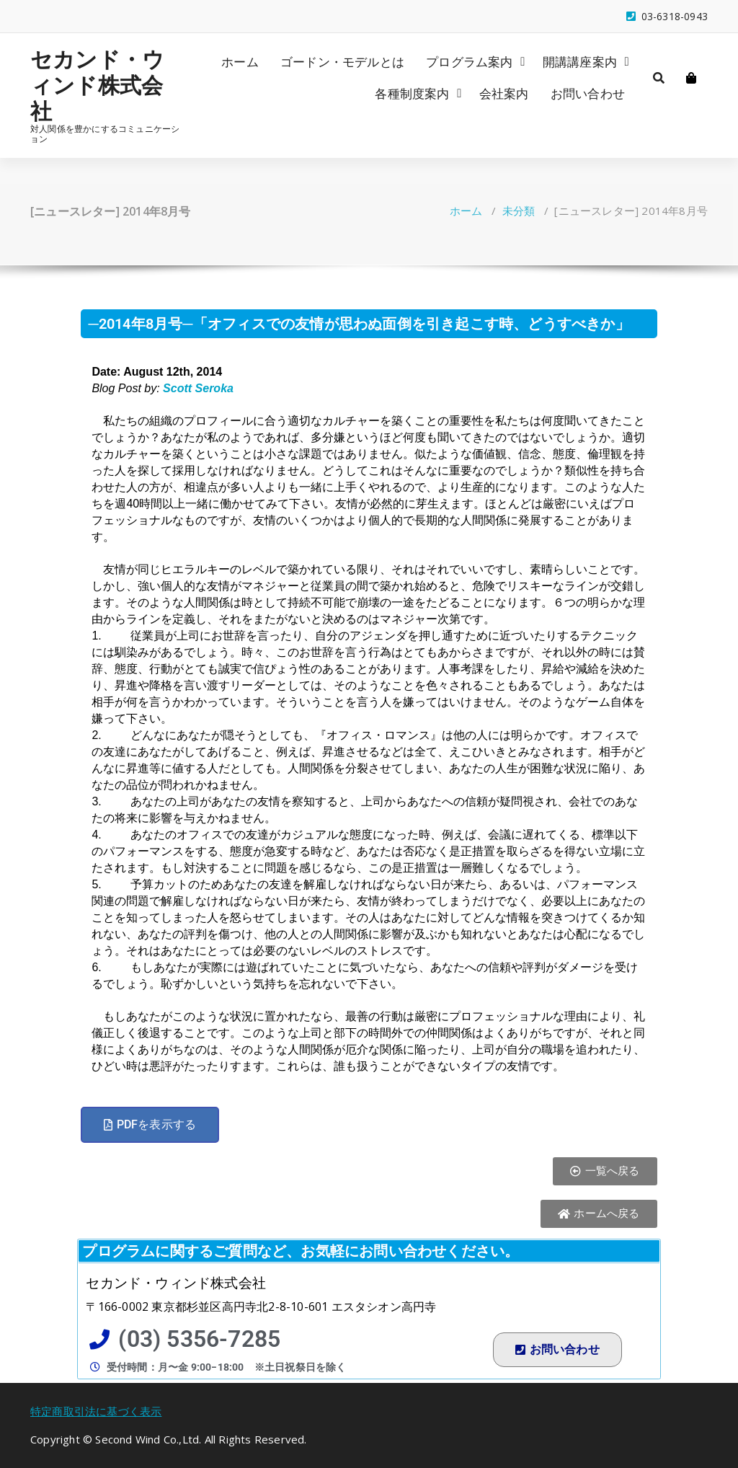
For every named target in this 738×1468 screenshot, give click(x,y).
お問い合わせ (588, 93)
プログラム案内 (469, 61)
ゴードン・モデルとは (342, 61)
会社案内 (504, 93)
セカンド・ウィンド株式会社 (97, 85)
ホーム (240, 61)
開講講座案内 (580, 61)
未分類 (518, 210)
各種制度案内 (412, 93)
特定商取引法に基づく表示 (95, 1411)
